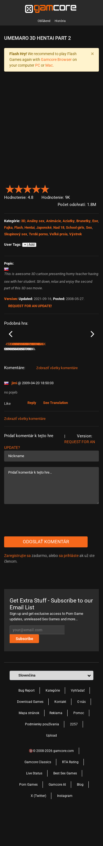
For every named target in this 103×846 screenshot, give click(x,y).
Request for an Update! (30, 306)
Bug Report (26, 722)
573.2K (59, 381)
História (60, 21)
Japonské (44, 227)
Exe (95, 221)
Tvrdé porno (38, 234)
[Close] (92, 54)
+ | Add (29, 245)
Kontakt (60, 733)
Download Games (30, 733)
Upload (51, 767)
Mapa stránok (29, 744)
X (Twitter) (38, 827)
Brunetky (83, 221)
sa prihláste (69, 587)
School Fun (60, 373)
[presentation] (46, 551)
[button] (96, 187)
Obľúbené (44, 21)
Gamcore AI (57, 816)
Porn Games (28, 816)
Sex (89, 227)
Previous (10, 350)
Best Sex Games (65, 805)
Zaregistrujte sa (17, 587)
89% (47, 381)
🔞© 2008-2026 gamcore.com (51, 782)
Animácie (53, 221)
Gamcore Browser (56, 59)
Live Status (34, 805)
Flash (18, 227)
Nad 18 (58, 227)
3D (23, 221)
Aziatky (69, 221)
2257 (74, 756)
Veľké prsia (58, 234)
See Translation (55, 434)
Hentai (29, 227)
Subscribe (24, 670)
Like (8, 435)
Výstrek (75, 234)
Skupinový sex (15, 234)
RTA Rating (70, 794)
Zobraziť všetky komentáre (57, 399)
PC (37, 65)
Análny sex (35, 221)
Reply (31, 434)
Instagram (65, 827)
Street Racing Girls (17, 373)
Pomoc (78, 744)
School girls (75, 227)
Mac (49, 65)
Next (92, 350)
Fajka (8, 227)
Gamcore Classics (37, 794)
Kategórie (53, 722)
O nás (81, 733)
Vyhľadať (78, 722)
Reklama (55, 744)
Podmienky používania (42, 756)
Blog (80, 816)
